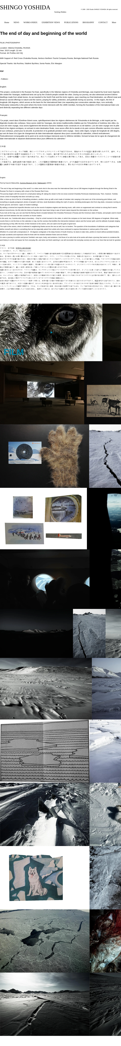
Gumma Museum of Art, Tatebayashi (33, 183)
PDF (2, 71)
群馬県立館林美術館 (23, 248)
